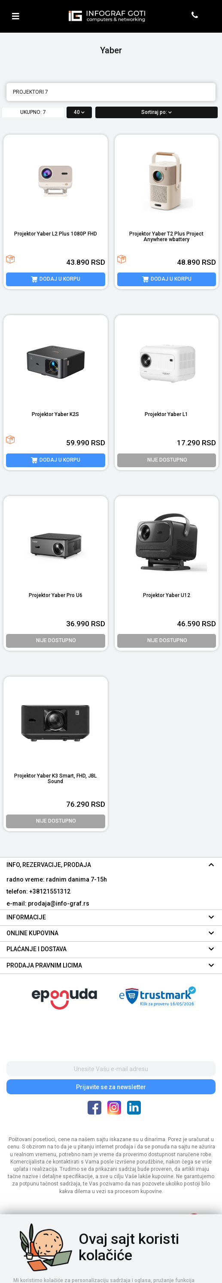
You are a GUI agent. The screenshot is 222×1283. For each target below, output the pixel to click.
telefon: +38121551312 (38, 891)
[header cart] (208, 16)
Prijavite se (111, 1087)
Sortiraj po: (156, 112)
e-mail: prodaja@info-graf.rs (47, 903)
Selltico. (126, 1275)
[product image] (55, 181)
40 (79, 112)
